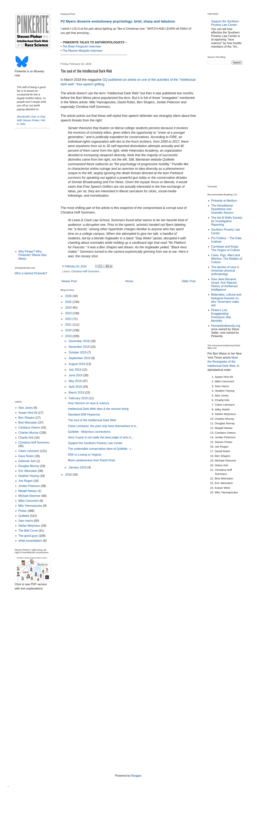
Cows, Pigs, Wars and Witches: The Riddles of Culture (226, 259)
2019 (69, 336)
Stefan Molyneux (29, 525)
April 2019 (76, 386)
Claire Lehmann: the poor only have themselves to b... (103, 426)
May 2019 (75, 381)
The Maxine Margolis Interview (82, 50)
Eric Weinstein (27, 470)
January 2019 (78, 467)
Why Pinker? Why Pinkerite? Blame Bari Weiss (32, 255)
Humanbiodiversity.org (225, 325)
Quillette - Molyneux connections (89, 431)
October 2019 (78, 352)
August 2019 (77, 364)
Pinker (22, 510)
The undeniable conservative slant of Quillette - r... (100, 448)
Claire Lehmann (28, 451)
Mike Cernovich (28, 500)
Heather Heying (28, 475)
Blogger (136, 775)
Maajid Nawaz (27, 490)
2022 (69, 318)
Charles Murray (28, 432)
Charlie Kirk (26, 437)
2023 (69, 313)
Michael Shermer (29, 495)
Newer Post (69, 281)
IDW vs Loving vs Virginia (84, 454)
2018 (69, 474)
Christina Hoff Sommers (85, 271)
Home (129, 281)
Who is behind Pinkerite (30, 273)
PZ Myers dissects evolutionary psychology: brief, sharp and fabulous (118, 21)
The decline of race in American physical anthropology (225, 271)
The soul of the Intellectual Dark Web (92, 420)
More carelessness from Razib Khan (91, 460)
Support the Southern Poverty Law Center (95, 443)
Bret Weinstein (27, 422)
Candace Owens (29, 427)
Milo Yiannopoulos (30, 505)
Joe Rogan (25, 480)
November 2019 (79, 346)
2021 (69, 324)
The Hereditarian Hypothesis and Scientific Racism (222, 209)
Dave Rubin (26, 456)
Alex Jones (25, 407)
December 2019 (79, 341)
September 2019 (80, 358)
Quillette (23, 515)
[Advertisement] (32, 189)
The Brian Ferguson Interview (81, 46)
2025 (69, 301)
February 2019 (79, 398)
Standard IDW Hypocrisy (84, 414)
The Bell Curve (28, 530)
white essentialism (30, 540)
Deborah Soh (27, 461)
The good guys (28, 535)
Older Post (189, 281)
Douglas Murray (28, 466)
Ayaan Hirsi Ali (27, 412)
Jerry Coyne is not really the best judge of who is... (101, 437)
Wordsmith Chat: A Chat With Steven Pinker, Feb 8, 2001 (31, 120)
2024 (69, 307)
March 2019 (77, 392)
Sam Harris (25, 520)
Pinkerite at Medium (224, 200)
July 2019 (75, 369)
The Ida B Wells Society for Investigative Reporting (226, 221)
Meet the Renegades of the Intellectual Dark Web (222, 361)
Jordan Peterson (29, 485)
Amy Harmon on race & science (88, 403)
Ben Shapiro (26, 417)
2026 (69, 296)
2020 (69, 330)
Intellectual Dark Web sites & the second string (98, 408)
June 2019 (76, 375)
